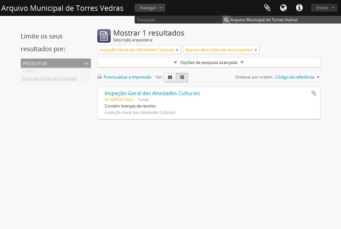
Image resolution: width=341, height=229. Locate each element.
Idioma (283, 8)
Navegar (148, 7)
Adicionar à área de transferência (314, 93)
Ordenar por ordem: (254, 77)
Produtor (35, 63)
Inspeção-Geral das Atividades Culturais (59, 79)
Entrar (322, 7)
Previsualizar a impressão (124, 77)
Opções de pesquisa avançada (208, 62)
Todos (28, 72)
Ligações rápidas (299, 8)
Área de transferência (267, 8)
